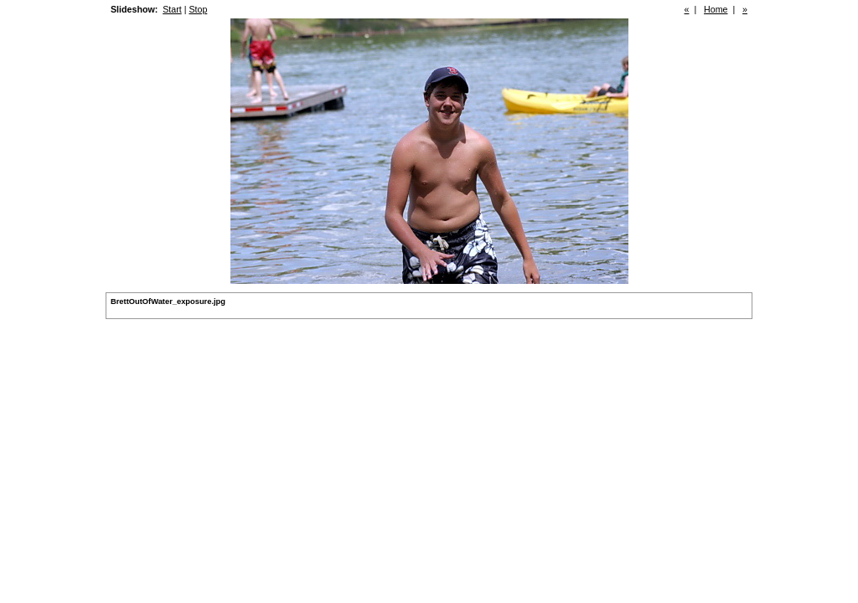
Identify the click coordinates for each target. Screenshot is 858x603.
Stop (198, 9)
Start (172, 9)
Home (715, 9)
